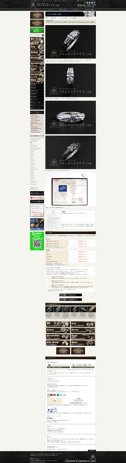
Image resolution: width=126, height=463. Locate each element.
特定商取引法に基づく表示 (80, 0)
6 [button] (70, 320)
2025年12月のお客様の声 (35, 120)
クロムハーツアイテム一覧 (38, 105)
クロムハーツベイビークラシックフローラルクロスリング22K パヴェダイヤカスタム (91, 315)
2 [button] (65, 320)
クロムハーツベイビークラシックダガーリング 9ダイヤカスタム (57, 314)
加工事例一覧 (53, 17)
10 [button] (74, 320)
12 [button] (77, 320)
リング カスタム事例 (63, 17)
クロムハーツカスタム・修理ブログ (36, 112)
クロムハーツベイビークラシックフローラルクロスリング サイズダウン (83, 314)
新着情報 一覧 (35, 93)
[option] (49, 312)
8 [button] (72, 320)
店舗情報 (34, 84)
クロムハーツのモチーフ (37, 108)
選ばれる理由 (35, 90)
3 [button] (66, 320)
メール (51, 440)
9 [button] (73, 320)
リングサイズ (35, 99)
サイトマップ (88, 0)
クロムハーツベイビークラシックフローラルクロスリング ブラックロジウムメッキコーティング (66, 315)
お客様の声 (34, 96)
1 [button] (64, 320)
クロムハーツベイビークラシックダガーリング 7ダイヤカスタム (74, 314)
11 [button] (76, 320)
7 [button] (71, 320)
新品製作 (34, 87)
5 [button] (69, 320)
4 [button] (68, 320)
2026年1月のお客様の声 (35, 116)
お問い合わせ (93, 0)
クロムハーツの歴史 (36, 102)
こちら (61, 449)
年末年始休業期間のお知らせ (36, 128)
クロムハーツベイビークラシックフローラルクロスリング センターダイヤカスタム (49, 315)
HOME (46, 17)
